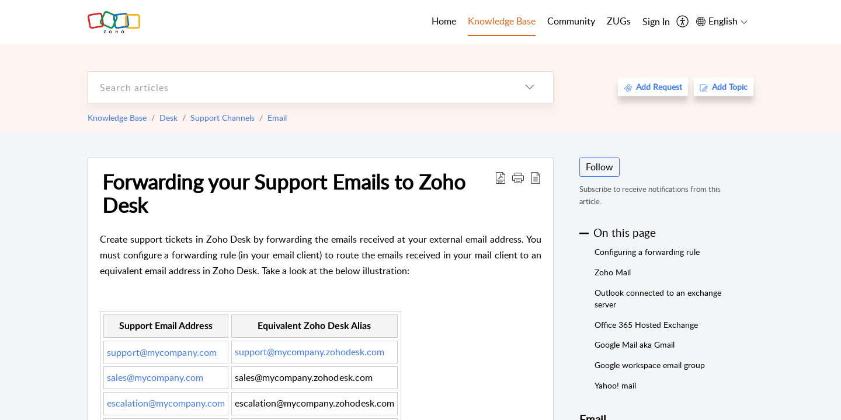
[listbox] (529, 87)
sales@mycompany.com (155, 377)
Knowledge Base (117, 117)
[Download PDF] (500, 177)
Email (277, 117)
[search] (297, 87)
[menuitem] (656, 22)
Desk (168, 117)
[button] (518, 177)
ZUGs (619, 21)
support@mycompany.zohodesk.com (309, 351)
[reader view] (535, 177)
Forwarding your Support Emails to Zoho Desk (283, 193)
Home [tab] (444, 21)
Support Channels (222, 117)
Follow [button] (599, 166)
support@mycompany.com (162, 352)
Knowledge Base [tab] (502, 21)
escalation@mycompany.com (166, 403)
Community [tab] (571, 21)
